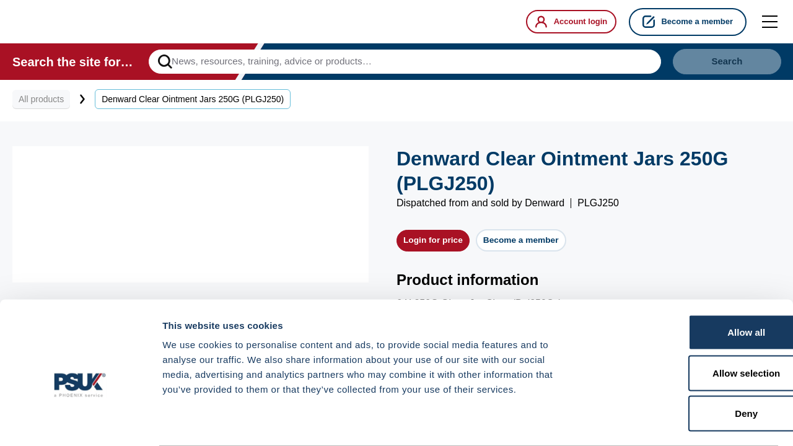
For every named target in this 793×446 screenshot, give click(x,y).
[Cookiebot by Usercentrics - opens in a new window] (80, 422)
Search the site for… (72, 64)
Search (715, 64)
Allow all (690, 283)
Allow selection (689, 324)
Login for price (431, 246)
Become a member (687, 21)
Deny (689, 364)
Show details (650, 421)
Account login (567, 21)
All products (41, 104)
